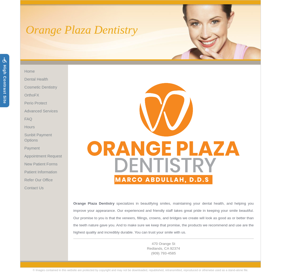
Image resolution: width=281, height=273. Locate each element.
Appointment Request (43, 156)
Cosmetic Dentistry (40, 87)
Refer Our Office (38, 180)
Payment (32, 148)
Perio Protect (35, 103)
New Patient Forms (40, 164)
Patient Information (40, 172)
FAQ (28, 119)
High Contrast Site (4, 81)
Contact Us (34, 188)
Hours (29, 127)
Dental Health (36, 79)
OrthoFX (31, 95)
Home (29, 71)
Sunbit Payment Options (38, 137)
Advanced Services (41, 111)
